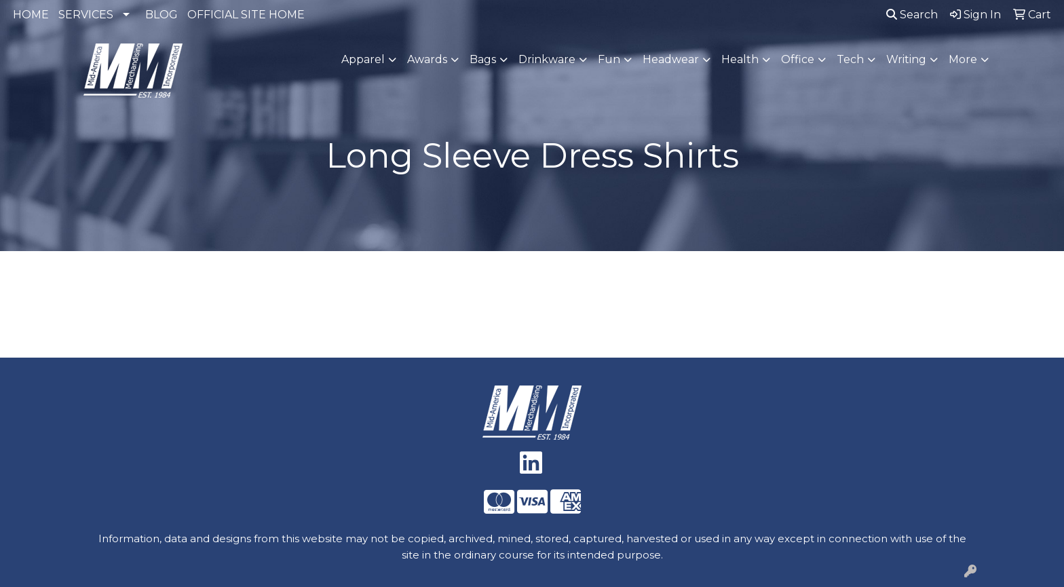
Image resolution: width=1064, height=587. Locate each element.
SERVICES (85, 14)
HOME (31, 14)
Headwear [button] (671, 59)
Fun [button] (609, 59)
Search (912, 14)
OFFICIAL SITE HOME (246, 14)
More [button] (963, 59)
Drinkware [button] (546, 59)
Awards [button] (427, 59)
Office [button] (797, 59)
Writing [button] (906, 59)
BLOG (161, 14)
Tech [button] (850, 59)
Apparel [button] (363, 59)
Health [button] (740, 59)
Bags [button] (483, 59)
